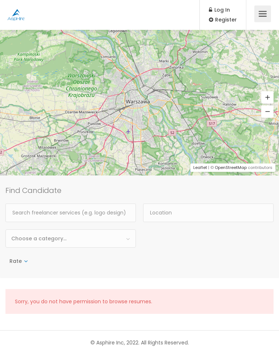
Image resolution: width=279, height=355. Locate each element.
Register (223, 19)
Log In (219, 9)
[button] (267, 97)
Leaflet (200, 167)
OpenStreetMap (231, 167)
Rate (15, 261)
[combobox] (70, 238)
